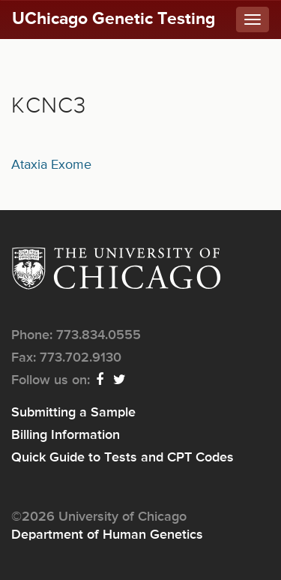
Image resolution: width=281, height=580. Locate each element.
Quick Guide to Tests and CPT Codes (122, 457)
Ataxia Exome (51, 165)
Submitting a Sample (73, 412)
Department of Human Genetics (107, 535)
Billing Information (65, 435)
